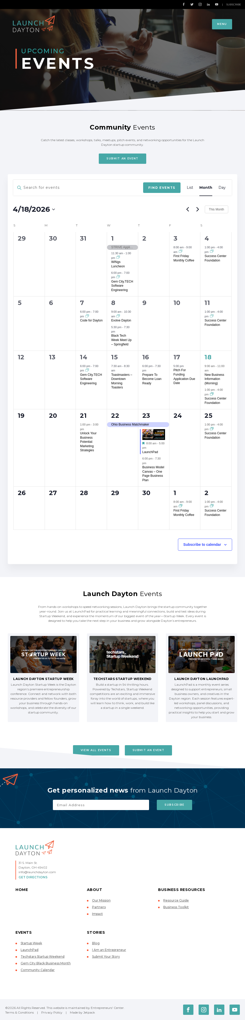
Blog (96, 943)
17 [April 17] (177, 357)
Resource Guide (176, 900)
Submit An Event (122, 158)
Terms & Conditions (19, 1012)
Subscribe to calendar (202, 544)
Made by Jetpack (82, 1012)
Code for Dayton (91, 320)
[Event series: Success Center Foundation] (212, 251)
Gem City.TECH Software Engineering (122, 286)
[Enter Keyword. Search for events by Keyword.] (78, 188)
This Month (216, 209)
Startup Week (31, 943)
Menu (222, 24)
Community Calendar (38, 970)
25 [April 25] (208, 415)
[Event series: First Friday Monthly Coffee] (180, 251)
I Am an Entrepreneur (109, 950)
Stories (96, 932)
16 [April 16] (145, 357)
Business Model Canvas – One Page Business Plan (153, 473)
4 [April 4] (207, 238)
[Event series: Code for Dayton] (87, 316)
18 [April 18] (208, 357)
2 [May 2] (206, 493)
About (94, 889)
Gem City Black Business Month (46, 963)
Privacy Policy (51, 1012)
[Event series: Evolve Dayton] (118, 316)
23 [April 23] (146, 415)
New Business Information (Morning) (214, 379)
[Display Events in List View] (190, 188)
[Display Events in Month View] (205, 188)
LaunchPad (150, 452)
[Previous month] (188, 209)
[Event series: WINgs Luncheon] (118, 257)
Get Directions (33, 877)
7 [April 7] (82, 303)
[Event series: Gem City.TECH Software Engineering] (118, 277)
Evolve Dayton (121, 320)
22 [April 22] (115, 415)
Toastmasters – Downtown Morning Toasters (121, 381)
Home (21, 889)
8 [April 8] (113, 303)
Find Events (161, 188)
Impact (97, 914)
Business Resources (181, 889)
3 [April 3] (175, 238)
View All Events (96, 750)
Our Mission (101, 900)
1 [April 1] (112, 238)
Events (23, 932)
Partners (99, 907)
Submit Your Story (106, 956)
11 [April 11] (207, 303)
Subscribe (233, 4)
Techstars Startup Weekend (42, 956)
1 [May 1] (175, 493)
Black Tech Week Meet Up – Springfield (121, 340)
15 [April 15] (114, 357)
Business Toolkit (176, 907)
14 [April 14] (83, 357)
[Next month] (198, 209)
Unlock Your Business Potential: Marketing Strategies (88, 441)
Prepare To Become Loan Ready (151, 379)
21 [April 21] (83, 415)
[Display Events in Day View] (222, 188)
